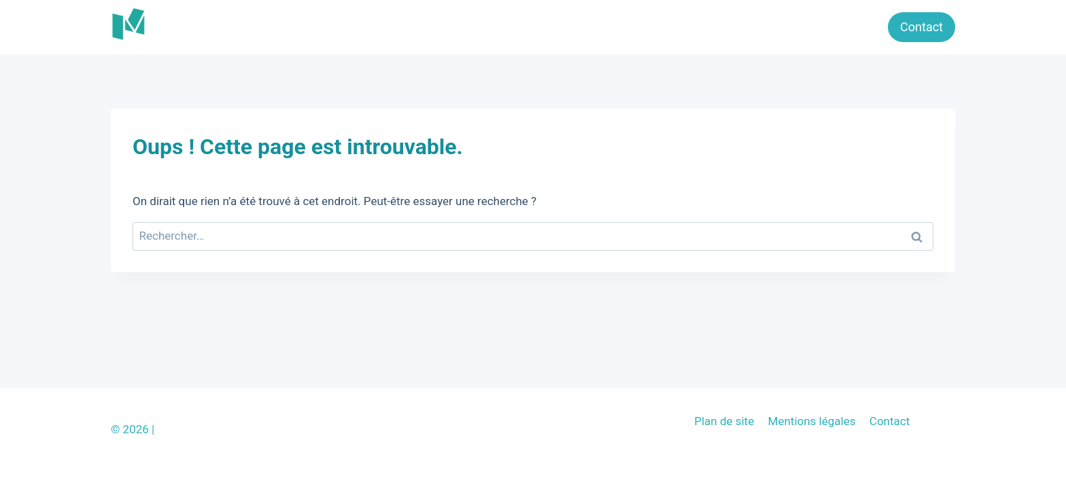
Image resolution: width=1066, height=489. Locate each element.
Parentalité (672, 26)
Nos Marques (835, 26)
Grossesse (750, 26)
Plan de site (724, 421)
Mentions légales (812, 421)
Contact (921, 27)
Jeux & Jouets (490, 26)
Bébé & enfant (586, 26)
